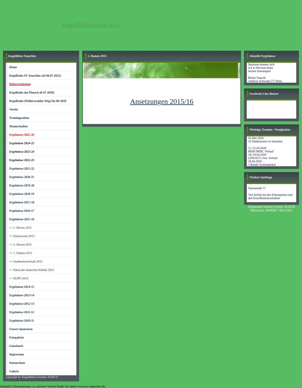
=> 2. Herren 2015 (20, 244)
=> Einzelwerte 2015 (22, 236)
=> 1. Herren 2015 (20, 227)
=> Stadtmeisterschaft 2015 (26, 261)
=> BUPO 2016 (18, 278)
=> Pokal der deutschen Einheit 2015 (31, 270)
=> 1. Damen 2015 (20, 253)
